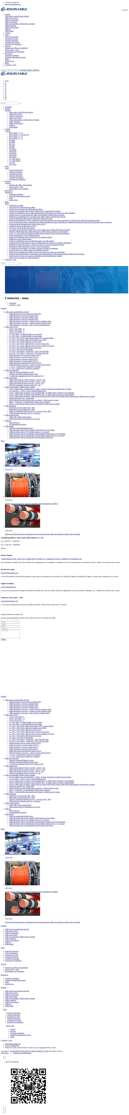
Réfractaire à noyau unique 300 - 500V (22, 408)
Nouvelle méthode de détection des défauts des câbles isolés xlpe (30, 217)
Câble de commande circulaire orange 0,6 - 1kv (25, 383)
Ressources (8, 53)
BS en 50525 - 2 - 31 (16, 131)
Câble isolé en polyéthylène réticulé (17, 16)
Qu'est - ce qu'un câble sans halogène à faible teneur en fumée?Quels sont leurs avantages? (39, 232)
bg (6, 96)
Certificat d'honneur (11, 40)
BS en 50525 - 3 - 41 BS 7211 (19, 133)
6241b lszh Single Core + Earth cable (21, 396)
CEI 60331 (12, 149)
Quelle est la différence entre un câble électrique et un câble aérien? (31, 239)
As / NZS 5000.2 (14, 159)
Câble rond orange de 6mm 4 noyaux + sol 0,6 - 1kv (26, 381)
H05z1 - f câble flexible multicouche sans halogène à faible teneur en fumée (34, 402)
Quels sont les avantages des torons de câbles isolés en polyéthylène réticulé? (35, 209)
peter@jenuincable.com (13, 4)
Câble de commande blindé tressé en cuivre (23, 372)
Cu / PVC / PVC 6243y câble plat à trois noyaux (25, 346)
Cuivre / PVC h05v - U (17, 327)
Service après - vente (12, 50)
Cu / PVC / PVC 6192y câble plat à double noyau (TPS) (28, 338)
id (5, 92)
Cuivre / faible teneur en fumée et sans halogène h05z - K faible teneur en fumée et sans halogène (41, 391)
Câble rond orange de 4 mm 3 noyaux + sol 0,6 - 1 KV (27, 380)
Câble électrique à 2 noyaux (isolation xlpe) (23, 314)
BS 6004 (12, 138)
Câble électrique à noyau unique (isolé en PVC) (25, 353)
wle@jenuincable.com (8, 585)
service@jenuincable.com (9, 599)
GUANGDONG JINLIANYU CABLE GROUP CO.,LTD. (29, 1051)
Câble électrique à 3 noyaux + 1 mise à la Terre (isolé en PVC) (30, 363)
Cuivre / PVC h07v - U (17, 329)
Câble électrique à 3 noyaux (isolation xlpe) (23, 316)
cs (5, 90)
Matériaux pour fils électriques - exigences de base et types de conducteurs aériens (36, 243)
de (6, 82)
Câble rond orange (11, 22)
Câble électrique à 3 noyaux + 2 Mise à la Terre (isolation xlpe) (30, 321)
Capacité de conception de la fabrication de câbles (25, 207)
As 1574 (12, 161)
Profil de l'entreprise (12, 37)
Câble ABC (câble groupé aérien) (20, 415)
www (7, 79)
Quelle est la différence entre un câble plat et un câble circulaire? (30, 235)
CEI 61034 (12, 155)
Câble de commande (12, 20)
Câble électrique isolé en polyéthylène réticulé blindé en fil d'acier (31, 435)
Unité (7, 35)
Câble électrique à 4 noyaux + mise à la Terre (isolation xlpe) (29, 323)
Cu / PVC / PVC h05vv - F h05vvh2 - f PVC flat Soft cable (29, 351)
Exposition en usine (11, 39)
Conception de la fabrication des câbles (22, 205)
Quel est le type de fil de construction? (22, 226)
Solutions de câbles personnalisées (16, 48)
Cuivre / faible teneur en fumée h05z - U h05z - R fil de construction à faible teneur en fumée (40, 387)
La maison (8, 105)
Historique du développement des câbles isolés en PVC (27, 222)
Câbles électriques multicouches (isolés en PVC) (25, 361)
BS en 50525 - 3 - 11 (16, 136)
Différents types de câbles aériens (20, 237)
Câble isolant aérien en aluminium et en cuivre (24, 417)
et (5, 94)
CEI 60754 (12, 153)
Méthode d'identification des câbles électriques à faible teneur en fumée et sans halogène (38, 230)
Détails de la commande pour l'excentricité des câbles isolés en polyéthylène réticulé (37, 215)
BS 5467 (12, 146)
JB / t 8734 (12, 163)
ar (5, 84)
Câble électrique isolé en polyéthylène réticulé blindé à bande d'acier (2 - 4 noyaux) (37, 434)
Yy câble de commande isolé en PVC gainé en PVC (26, 374)
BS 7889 (12, 140)
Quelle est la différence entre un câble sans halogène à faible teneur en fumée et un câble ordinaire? (42, 211)
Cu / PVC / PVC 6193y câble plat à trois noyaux (25, 340)
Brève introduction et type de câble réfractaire (24, 233)
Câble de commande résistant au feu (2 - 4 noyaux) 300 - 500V (30, 409)
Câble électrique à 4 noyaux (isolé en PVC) (23, 359)
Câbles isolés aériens (12, 27)
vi (5, 86)
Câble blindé (9, 31)
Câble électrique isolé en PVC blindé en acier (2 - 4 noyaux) (29, 430)
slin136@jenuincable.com (9, 571)
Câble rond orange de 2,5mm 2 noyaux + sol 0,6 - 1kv (27, 378)
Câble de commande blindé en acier (21, 426)
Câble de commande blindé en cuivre (21, 370)
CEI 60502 (12, 148)
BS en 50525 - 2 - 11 (16, 135)
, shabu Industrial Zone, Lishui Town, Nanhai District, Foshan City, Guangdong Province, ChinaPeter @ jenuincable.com (41, 557)
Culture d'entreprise (15, 170)
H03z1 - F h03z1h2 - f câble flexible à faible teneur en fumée (29, 400)
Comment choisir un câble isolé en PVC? (23, 224)
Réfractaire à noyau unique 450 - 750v (22, 406)
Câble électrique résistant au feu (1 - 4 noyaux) (24, 411)
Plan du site (5, 1053)
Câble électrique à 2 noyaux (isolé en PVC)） (24, 355)
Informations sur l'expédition (14, 52)
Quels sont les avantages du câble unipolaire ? (24, 256)
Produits (7, 14)
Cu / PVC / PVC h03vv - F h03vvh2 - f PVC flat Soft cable (29, 349)
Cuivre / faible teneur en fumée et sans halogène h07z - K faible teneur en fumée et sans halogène (41, 393)
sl (5, 97)
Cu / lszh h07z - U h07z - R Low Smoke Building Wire (27, 389)
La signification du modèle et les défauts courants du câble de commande (33, 246)
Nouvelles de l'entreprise (13, 44)
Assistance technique (12, 55)
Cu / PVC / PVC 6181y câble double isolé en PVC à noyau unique (31, 336)
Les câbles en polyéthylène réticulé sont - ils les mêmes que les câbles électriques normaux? (39, 228)
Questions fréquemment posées (15, 57)
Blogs (7, 63)
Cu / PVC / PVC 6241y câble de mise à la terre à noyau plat (30, 342)
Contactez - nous (10, 65)
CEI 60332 (12, 151)
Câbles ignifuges (10, 26)
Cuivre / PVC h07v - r (16, 330)
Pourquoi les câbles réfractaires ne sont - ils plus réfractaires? (29, 245)
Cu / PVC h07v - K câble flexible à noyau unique (25, 334)
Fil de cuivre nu (14, 421)
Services (8, 46)
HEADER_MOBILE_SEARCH (29, 70)
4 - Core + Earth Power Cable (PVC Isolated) (24, 366)
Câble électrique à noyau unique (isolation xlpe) (25, 312)
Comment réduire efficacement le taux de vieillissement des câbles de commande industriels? (40, 241)
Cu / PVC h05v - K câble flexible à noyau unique (25, 332)
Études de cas (9, 61)
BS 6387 (12, 144)
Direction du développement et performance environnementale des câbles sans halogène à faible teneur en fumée (46, 252)
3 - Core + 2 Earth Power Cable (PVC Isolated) (25, 365)
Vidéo (7, 59)
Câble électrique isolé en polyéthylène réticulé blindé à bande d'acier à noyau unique (37, 432)
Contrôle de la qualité (12, 42)
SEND (4, 639)
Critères (7, 33)
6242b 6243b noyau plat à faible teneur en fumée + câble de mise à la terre (34, 398)
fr (5, 81)
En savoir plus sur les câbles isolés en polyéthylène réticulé (29, 248)
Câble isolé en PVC (11, 18)
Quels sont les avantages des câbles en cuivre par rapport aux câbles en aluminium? (37, 250)
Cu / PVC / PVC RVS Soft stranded (21, 348)
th (5, 88)
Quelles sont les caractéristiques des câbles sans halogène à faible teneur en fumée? (37, 213)
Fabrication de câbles (16, 204)
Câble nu (8, 29)
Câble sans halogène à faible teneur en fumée (20, 24)
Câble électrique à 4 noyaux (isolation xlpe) (23, 317)
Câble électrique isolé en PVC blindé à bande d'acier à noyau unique (32, 428)
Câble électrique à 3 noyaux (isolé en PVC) (23, 357)
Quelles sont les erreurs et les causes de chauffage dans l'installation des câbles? (35, 254)
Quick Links (10, 1025)
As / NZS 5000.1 (14, 157)
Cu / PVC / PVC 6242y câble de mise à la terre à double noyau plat (31, 344)
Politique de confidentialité (22, 1053)
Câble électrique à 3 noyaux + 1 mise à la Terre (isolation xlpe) (30, 319)
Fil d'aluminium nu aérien (17, 422)
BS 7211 (12, 142)
